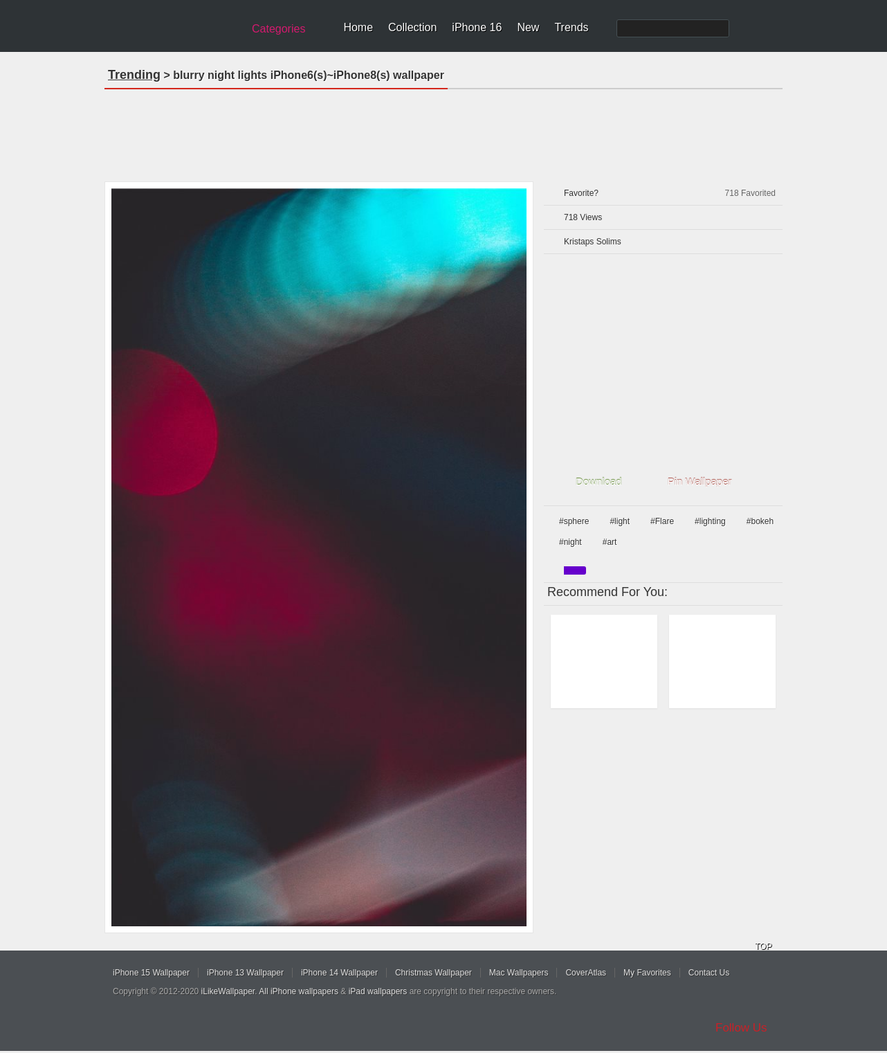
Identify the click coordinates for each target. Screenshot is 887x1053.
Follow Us (741, 1027)
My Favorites (647, 973)
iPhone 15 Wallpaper (151, 973)
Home (358, 27)
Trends (571, 27)
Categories (278, 29)
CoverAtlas (585, 973)
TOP (763, 946)
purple (575, 570)
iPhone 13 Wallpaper (245, 973)
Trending (134, 75)
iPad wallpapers (378, 991)
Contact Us (708, 973)
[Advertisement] (443, 131)
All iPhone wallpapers (298, 991)
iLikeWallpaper (228, 991)
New (528, 27)
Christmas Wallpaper (433, 973)
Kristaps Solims (592, 241)
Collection (412, 27)
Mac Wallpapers (519, 973)
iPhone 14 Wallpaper (339, 973)
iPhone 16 (477, 27)
